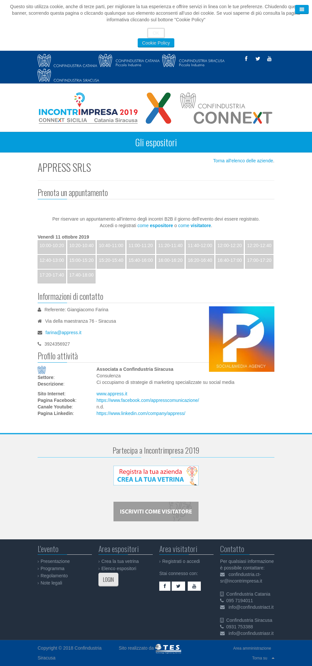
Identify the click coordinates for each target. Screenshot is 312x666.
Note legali (51, 582)
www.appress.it (111, 393)
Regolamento (54, 575)
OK (156, 33)
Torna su (259, 658)
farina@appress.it (63, 332)
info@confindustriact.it (251, 607)
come (155, 225)
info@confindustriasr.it (251, 633)
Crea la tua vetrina (120, 561)
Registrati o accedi (181, 561)
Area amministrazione (252, 648)
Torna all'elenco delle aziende (243, 160)
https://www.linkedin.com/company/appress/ (140, 413)
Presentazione (55, 561)
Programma (52, 568)
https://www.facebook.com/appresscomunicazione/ (147, 400)
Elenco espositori (118, 568)
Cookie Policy (156, 42)
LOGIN (108, 580)
